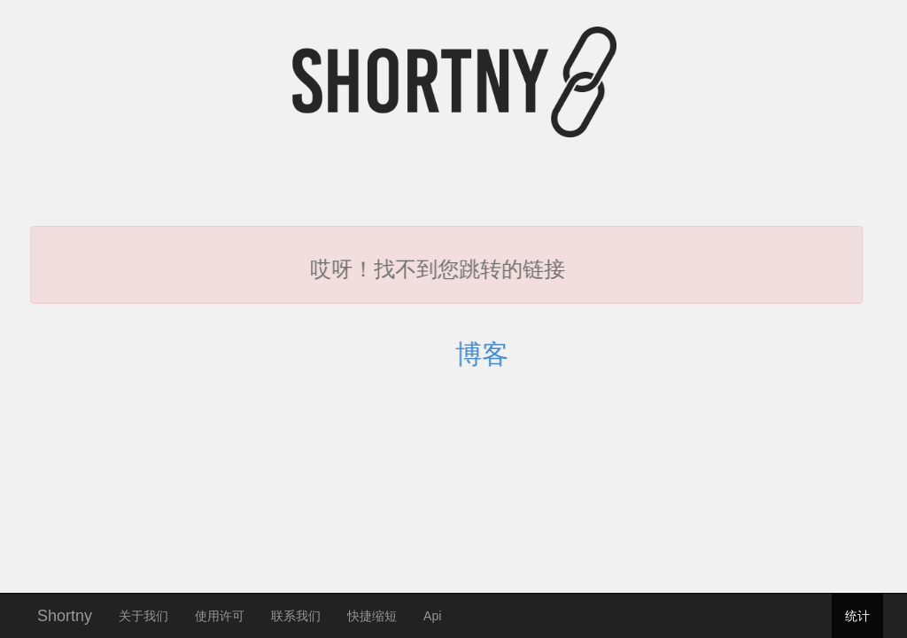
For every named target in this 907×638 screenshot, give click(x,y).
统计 (857, 616)
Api (432, 616)
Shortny (64, 613)
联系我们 (296, 616)
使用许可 (219, 616)
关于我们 (143, 616)
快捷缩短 (372, 616)
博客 (494, 354)
